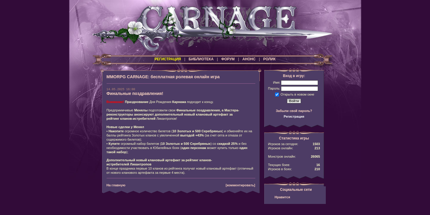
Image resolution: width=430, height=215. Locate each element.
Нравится (282, 197)
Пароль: (274, 88)
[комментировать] (240, 185)
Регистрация (294, 116)
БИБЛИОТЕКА (201, 59)
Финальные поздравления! (135, 93)
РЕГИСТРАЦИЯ (167, 59)
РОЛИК (269, 59)
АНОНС (249, 59)
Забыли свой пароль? (294, 111)
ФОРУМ (228, 59)
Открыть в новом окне (297, 94)
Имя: (276, 82)
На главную (116, 185)
